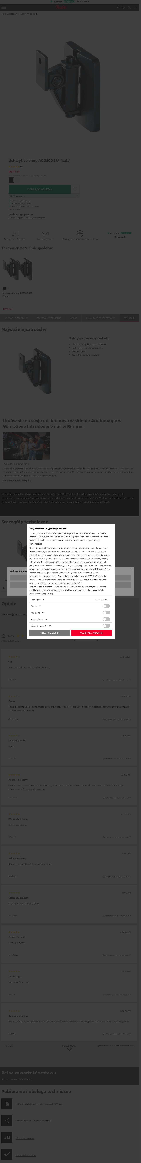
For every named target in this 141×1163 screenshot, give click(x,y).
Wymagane (36, 599)
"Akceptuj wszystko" (85, 565)
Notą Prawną (47, 593)
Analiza (34, 606)
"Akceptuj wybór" (73, 583)
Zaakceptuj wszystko (91, 633)
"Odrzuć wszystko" (37, 558)
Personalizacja (37, 619)
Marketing (35, 612)
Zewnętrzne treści (39, 625)
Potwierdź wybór (49, 633)
